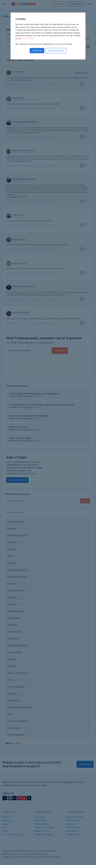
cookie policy (27, 38)
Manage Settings (56, 50)
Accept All (37, 50)
